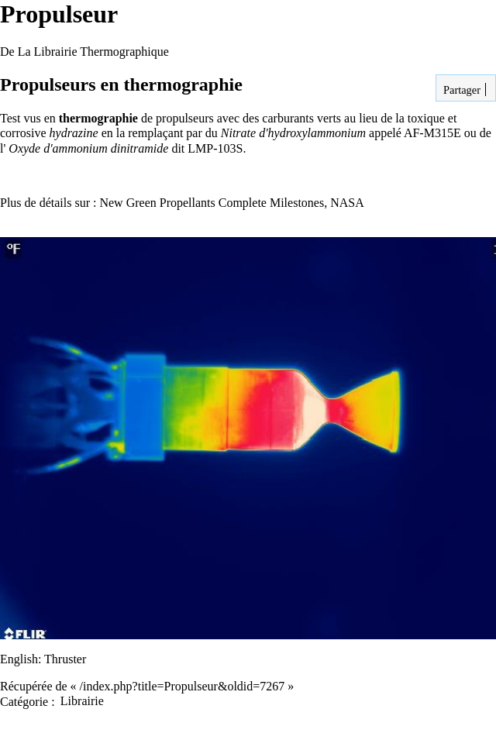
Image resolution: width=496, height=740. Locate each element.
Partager (460, 90)
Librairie (82, 700)
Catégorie (24, 700)
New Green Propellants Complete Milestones (211, 202)
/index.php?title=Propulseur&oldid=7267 (182, 686)
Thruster (65, 659)
